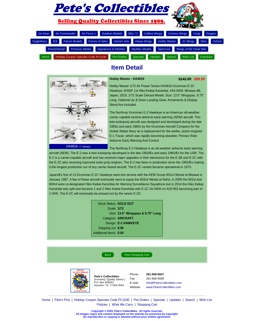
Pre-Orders (119, 56)
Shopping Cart (147, 304)
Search (171, 56)
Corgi (196, 33)
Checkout (206, 56)
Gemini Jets (121, 41)
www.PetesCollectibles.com (163, 287)
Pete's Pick (62, 300)
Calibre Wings (153, 33)
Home (45, 56)
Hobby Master (167, 41)
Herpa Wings (143, 41)
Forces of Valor (98, 41)
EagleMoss (40, 41)
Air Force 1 (89, 33)
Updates (155, 56)
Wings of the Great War (191, 49)
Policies (102, 304)
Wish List (188, 56)
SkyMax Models (141, 49)
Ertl (55, 41)
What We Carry (122, 304)
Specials (138, 56)
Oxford (217, 41)
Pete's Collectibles (125, 311)
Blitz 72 (133, 33)
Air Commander (65, 33)
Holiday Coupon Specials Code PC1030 (81, 56)
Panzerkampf (56, 49)
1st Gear (43, 33)
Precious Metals (81, 49)
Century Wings (177, 33)
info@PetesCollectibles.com (164, 282)
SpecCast (164, 49)
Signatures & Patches (111, 49)
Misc (204, 41)
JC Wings (188, 41)
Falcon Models (73, 41)
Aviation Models (112, 33)
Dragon (211, 33)
